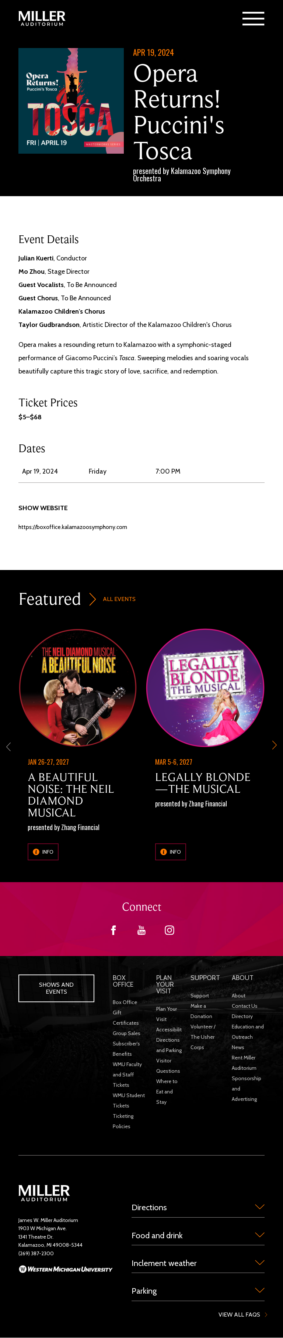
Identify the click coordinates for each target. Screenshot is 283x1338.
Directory (242, 1016)
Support (200, 995)
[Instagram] (169, 932)
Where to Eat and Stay (167, 1091)
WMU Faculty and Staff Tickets (127, 1074)
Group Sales (126, 1033)
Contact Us (245, 1006)
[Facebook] (113, 932)
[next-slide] (274, 746)
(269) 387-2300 (36, 1253)
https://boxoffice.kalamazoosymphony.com (72, 526)
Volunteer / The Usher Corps (203, 1037)
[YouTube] (141, 932)
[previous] (8, 746)
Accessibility (170, 1029)
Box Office (125, 1002)
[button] (253, 18)
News (238, 1047)
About (238, 995)
